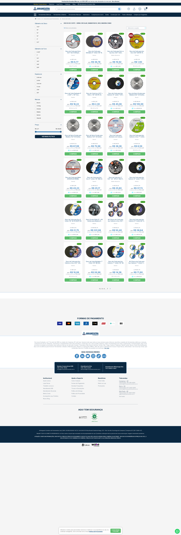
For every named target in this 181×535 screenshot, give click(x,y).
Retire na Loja (102, 383)
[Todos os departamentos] (35, 15)
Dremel (39, 109)
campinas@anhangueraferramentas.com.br (128, 384)
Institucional (47, 378)
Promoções (101, 386)
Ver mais (106, 348)
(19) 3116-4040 (86, 368)
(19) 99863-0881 (110, 368)
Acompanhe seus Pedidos (50, 396)
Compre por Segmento (140, 14)
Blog (74, 4)
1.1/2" (38, 26)
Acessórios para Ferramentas (51, 19)
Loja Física (60, 4)
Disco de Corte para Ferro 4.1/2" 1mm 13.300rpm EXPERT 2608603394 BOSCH (73, 53)
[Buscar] (119, 9)
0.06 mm (39, 77)
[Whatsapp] (177, 531)
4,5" (38, 42)
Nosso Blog (46, 398)
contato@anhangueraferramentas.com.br (66, 369)
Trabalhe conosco (48, 386)
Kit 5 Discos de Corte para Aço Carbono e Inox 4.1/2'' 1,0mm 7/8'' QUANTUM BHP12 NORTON (115, 222)
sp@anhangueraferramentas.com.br (127, 394)
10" (37, 29)
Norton (39, 115)
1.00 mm (39, 83)
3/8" (38, 64)
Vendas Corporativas (40, 4)
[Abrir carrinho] (146, 9)
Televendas (123, 378)
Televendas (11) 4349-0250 (127, 393)
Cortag (39, 105)
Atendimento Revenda (49, 391)
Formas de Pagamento (77, 383)
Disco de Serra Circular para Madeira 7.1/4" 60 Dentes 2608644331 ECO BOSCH (73, 137)
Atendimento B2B (48, 388)
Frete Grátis (101, 381)
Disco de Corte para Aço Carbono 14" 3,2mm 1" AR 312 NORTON (115, 95)
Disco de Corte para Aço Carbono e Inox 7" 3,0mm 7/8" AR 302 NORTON (136, 137)
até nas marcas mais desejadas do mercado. (90, 1)
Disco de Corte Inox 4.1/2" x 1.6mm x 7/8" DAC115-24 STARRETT (94, 95)
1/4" (38, 58)
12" (37, 33)
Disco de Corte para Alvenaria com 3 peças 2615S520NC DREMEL (115, 137)
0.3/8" (38, 52)
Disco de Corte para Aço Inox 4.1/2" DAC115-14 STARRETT (137, 53)
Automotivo (86, 14)
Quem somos (47, 381)
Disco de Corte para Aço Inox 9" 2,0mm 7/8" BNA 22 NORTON (94, 179)
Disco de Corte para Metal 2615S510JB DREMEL (73, 178)
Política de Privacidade (78, 393)
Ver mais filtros (48, 136)
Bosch (38, 102)
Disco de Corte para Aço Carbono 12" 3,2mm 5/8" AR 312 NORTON (137, 221)
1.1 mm (38, 86)
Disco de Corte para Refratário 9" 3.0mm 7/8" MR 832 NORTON (94, 53)
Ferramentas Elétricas (45, 14)
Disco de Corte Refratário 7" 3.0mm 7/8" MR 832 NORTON (94, 263)
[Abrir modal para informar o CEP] (128, 9)
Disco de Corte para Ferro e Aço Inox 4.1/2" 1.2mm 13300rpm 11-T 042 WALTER (115, 53)
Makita (38, 112)
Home (39, 19)
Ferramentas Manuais (75, 14)
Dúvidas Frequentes (77, 386)
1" (37, 55)
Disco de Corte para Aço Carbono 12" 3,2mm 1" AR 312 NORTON (136, 179)
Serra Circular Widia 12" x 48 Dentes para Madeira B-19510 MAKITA (94, 221)
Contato (73, 396)
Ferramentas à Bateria (60, 14)
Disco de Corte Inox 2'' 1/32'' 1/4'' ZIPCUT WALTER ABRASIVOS (116, 179)
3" (37, 39)
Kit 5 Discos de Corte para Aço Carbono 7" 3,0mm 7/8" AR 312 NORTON (136, 263)
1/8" (38, 92)
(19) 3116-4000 (62, 368)
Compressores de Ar (97, 14)
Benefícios (101, 378)
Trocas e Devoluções (77, 388)
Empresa (51, 4)
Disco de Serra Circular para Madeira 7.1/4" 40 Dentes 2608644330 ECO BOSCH (94, 137)
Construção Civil (115, 14)
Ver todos (122, 396)
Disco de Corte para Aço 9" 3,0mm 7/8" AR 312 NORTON (73, 220)
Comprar (136, 70)
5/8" (38, 67)
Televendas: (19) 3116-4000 (127, 382)
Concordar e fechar (115, 530)
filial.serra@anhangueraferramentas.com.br (128, 389)
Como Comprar (75, 381)
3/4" (38, 61)
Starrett (39, 118)
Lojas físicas (46, 383)
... (105, 288)
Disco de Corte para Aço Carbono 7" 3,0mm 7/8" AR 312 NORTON (115, 263)
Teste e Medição (127, 14)
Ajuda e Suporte (77, 378)
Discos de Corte (66, 19)
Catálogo (67, 4)
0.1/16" (38, 80)
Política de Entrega (76, 391)
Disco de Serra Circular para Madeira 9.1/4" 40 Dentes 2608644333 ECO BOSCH (137, 95)
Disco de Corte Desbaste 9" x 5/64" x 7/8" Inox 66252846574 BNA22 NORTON (73, 96)
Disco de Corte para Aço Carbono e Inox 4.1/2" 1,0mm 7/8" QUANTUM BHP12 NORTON (73, 264)
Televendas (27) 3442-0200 (127, 387)
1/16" (38, 89)
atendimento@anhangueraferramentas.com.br (90, 369)
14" (37, 36)
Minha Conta (46, 393)
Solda (107, 14)
